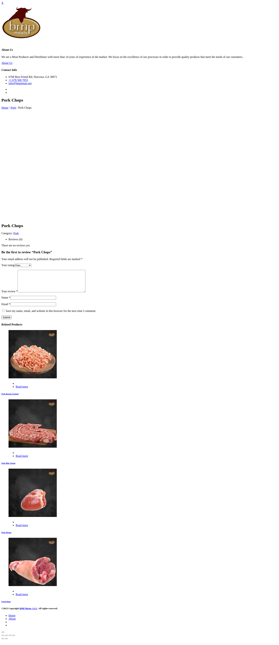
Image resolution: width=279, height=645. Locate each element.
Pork (13, 107)
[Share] (6, 639)
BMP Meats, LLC (28, 612)
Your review (9, 295)
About (12, 623)
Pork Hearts (6, 537)
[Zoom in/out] (13, 639)
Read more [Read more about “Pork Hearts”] (22, 529)
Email (5, 308)
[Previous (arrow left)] (2, 642)
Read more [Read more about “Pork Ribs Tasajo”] (22, 460)
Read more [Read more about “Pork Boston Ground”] (22, 390)
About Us (6, 62)
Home (4, 107)
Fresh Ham (5, 606)
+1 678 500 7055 (18, 80)
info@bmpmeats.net (20, 83)
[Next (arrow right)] (6, 642)
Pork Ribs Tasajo (8, 467)
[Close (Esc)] (2, 639)
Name (5, 301)
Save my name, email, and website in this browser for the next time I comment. (51, 315)
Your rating (7, 265)
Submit (6, 321)
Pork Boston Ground (10, 398)
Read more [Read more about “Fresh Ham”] (22, 598)
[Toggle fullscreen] (10, 639)
